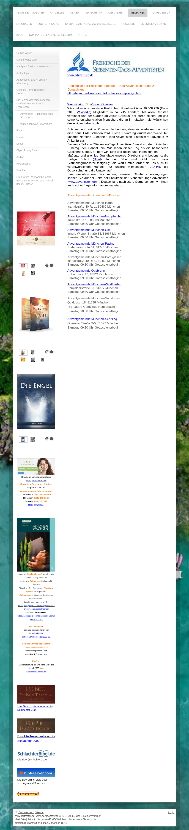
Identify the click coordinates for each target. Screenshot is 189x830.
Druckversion (24, 812)
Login (171, 812)
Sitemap (39, 812)
